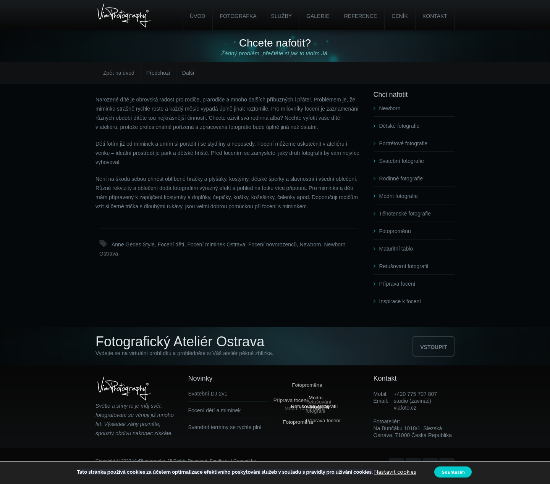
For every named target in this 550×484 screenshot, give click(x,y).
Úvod (197, 16)
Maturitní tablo (396, 249)
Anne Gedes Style (133, 244)
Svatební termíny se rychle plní (225, 427)
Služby (281, 16)
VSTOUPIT (433, 347)
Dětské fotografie (399, 126)
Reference (360, 16)
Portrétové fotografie (403, 143)
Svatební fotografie (401, 161)
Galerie (318, 16)
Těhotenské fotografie (405, 214)
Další (188, 73)
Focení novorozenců (272, 244)
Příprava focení (397, 284)
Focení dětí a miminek (214, 410)
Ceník (399, 16)
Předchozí (158, 73)
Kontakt (434, 16)
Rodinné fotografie (401, 178)
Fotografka (238, 16)
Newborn (310, 244)
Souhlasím (454, 472)
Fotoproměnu (395, 231)
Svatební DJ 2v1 (208, 394)
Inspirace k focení (400, 301)
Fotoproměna (306, 385)
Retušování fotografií (404, 266)
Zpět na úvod (118, 73)
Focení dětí (171, 244)
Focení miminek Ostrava (216, 244)
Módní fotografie (398, 196)
